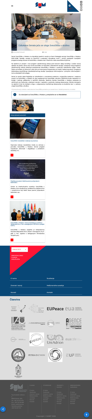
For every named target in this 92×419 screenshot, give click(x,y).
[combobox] (19, 251)
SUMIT (49, 416)
